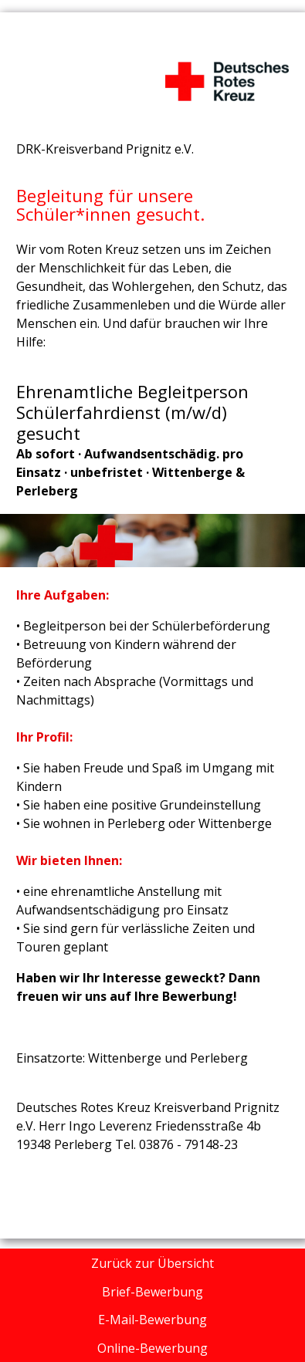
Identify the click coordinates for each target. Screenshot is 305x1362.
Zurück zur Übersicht (152, 1263)
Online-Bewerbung (152, 1348)
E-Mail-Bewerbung (152, 1319)
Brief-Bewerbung (152, 1291)
